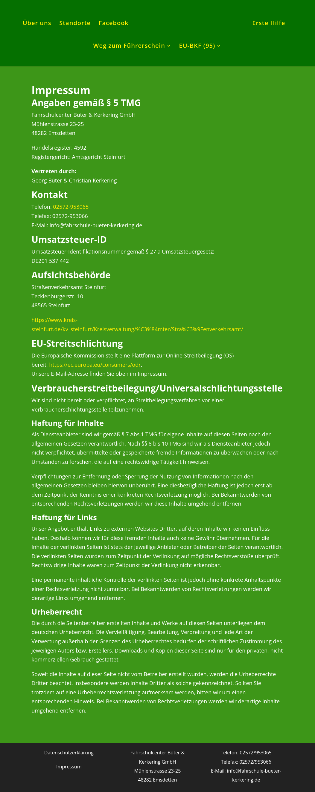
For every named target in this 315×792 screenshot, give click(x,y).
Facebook (114, 24)
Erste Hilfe (268, 24)
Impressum (68, 766)
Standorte (75, 24)
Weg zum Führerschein (129, 47)
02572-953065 (71, 206)
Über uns (37, 24)
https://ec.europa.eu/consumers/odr (95, 364)
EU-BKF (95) (197, 47)
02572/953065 (256, 752)
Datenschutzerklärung (69, 752)
